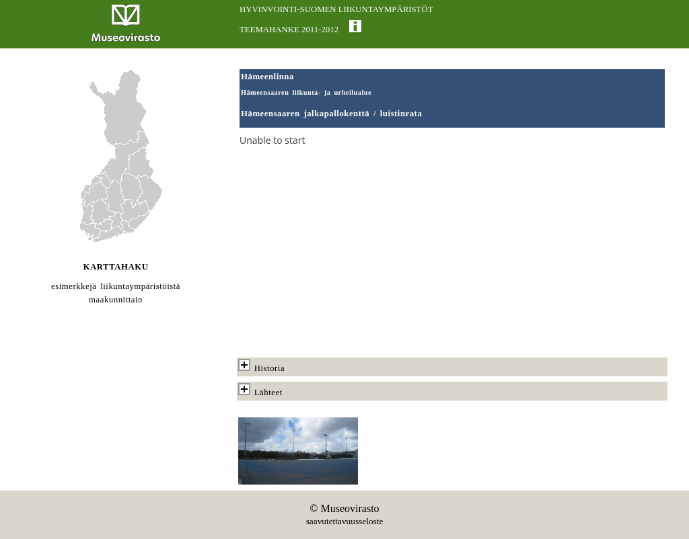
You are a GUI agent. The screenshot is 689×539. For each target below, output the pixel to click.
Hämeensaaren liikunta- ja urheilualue (306, 92)
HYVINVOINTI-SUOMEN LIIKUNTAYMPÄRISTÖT (336, 9)
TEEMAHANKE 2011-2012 (289, 29)
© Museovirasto (344, 508)
